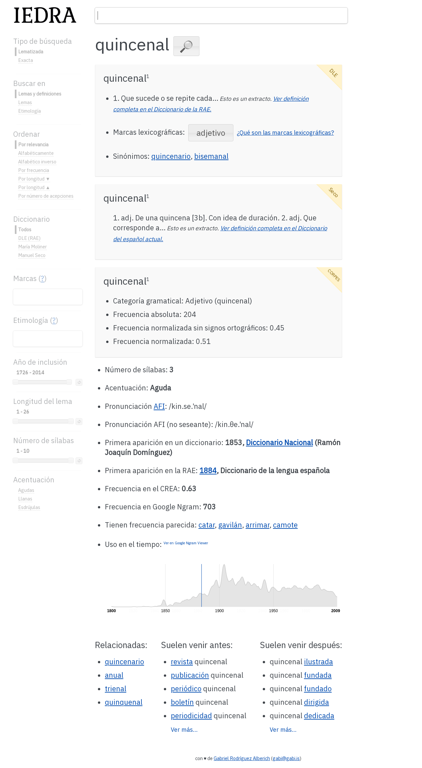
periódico (186, 688)
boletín (182, 702)
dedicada (319, 715)
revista (182, 661)
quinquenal (123, 702)
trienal (115, 688)
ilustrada (318, 661)
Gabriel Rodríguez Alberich (242, 758)
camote (285, 524)
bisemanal (211, 156)
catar (206, 524)
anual (114, 675)
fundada (318, 675)
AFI (159, 406)
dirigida (316, 702)
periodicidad (191, 715)
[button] (186, 46)
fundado (318, 688)
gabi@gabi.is (286, 758)
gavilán (230, 524)
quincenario (171, 156)
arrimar (257, 524)
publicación (190, 675)
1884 (208, 470)
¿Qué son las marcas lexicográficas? (285, 132)
